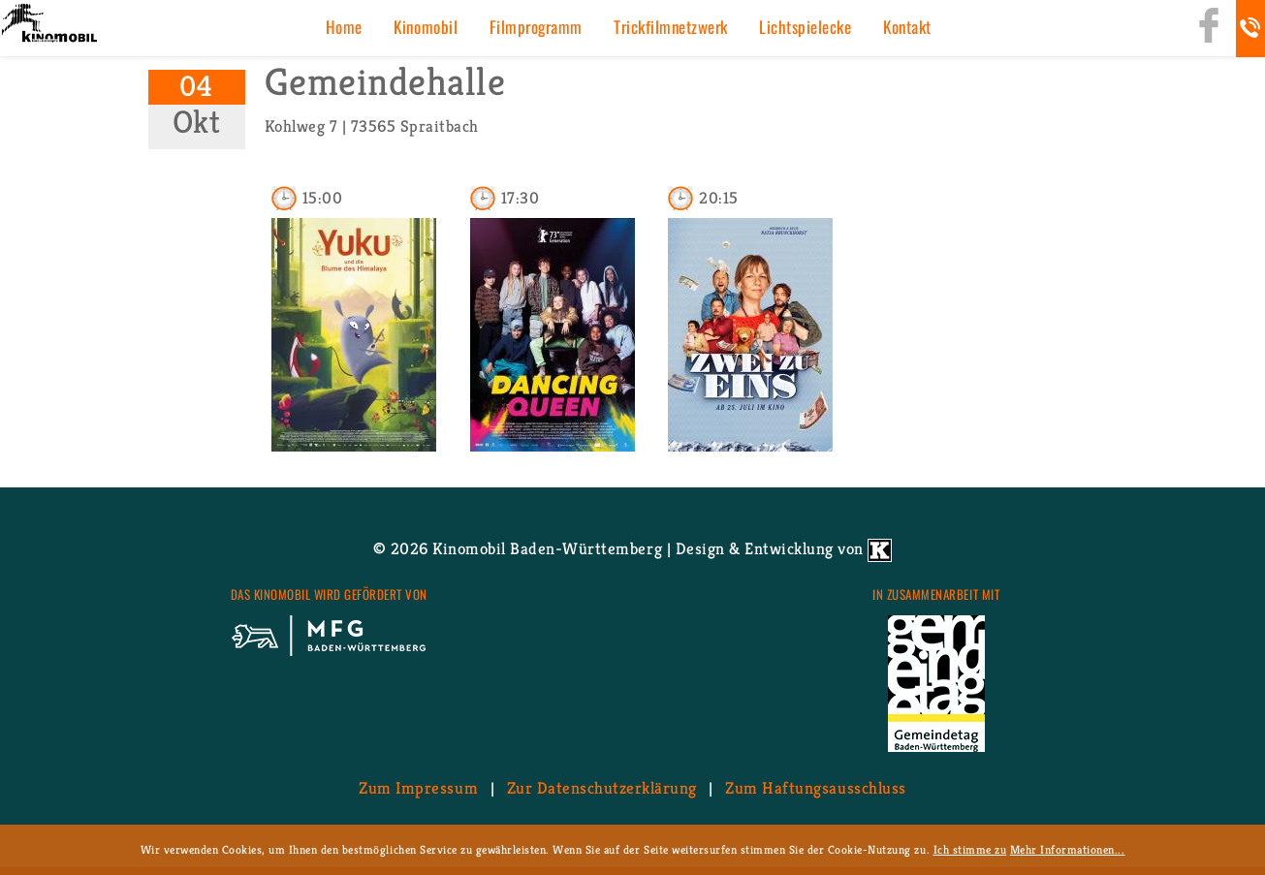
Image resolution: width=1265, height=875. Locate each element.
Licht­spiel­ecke (805, 27)
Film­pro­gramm (536, 27)
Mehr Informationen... (1067, 849)
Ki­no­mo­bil (426, 27)
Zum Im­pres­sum (418, 787)
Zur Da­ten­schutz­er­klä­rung (602, 787)
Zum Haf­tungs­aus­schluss (815, 787)
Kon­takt (907, 27)
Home (344, 27)
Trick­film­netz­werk (671, 27)
